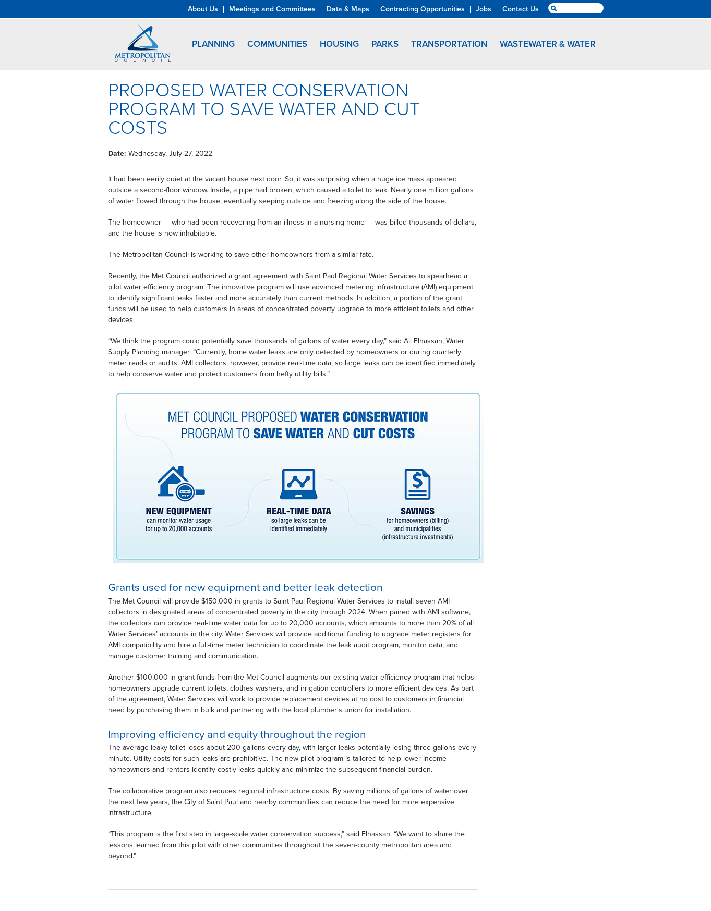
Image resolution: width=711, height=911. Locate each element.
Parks (385, 44)
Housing (339, 44)
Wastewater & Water (548, 44)
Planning (213, 44)
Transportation (449, 44)
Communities (277, 44)
